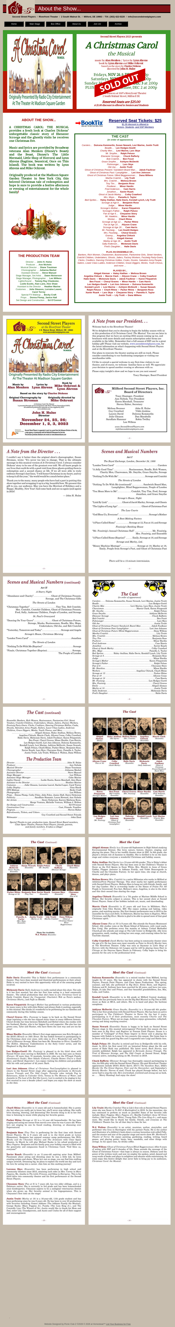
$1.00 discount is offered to (135, 124)
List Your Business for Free (118, 1324)
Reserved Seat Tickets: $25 (135, 120)
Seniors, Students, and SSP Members (135, 127)
